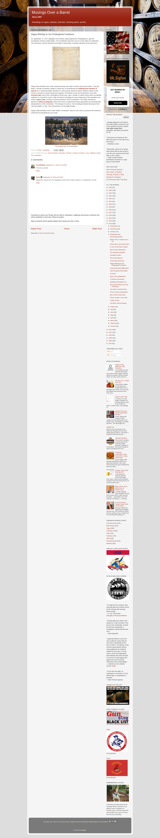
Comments (112, 355)
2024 (110, 193)
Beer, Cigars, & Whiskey (114, 172)
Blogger (83, 830)
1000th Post (110, 427)
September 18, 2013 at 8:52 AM (53, 177)
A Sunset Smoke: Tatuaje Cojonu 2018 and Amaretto (121, 504)
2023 (110, 196)
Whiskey (109, 543)
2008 (110, 341)
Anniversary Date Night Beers (119, 268)
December (113, 226)
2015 (110, 218)
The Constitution (36, 155)
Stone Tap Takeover (116, 258)
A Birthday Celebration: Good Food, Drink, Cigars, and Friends (121, 455)
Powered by (118, 109)
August (112, 306)
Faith (108, 533)
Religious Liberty (95, 153)
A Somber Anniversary (117, 279)
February (113, 323)
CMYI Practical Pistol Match (119, 271)
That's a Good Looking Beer (119, 292)
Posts (110, 351)
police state (41, 99)
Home (66, 229)
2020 (110, 204)
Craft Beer (109, 531)
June (112, 312)
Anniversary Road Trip (117, 261)
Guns (87, 153)
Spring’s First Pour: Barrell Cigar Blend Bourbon (121, 412)
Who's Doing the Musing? (114, 169)
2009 (110, 338)
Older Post (97, 229)
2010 (110, 335)
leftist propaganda (46, 102)
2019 (110, 207)
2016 (110, 215)
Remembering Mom (116, 237)
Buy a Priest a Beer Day (117, 295)
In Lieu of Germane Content (119, 247)
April (112, 318)
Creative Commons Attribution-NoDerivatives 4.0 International (92, 821)
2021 (110, 201)
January (113, 326)
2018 (110, 210)
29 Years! (113, 273)
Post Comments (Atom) (47, 233)
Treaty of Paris (114, 300)
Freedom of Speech (79, 153)
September (114, 234)
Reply (38, 171)
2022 (110, 198)
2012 (110, 329)
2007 (110, 343)
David (38, 177)
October (113, 231)
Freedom (69, 153)
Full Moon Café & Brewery (118, 303)
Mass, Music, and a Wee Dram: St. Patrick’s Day (121, 488)
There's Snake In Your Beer (118, 297)
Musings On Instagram (113, 177)
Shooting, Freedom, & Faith (115, 174)
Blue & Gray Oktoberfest (117, 250)
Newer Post (36, 229)
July (111, 309)
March (112, 320)
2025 (110, 190)
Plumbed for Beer (115, 255)
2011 (110, 332)
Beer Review (110, 525)
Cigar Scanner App (121, 397)
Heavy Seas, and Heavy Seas (119, 244)
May (111, 315)
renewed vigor (36, 95)
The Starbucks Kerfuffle (117, 252)
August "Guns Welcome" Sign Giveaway (120, 366)
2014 (110, 221)
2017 (110, 212)
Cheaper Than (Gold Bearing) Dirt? (121, 471)
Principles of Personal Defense (116, 615)
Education (62, 153)
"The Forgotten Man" (60, 146)
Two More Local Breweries (118, 289)
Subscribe (118, 103)
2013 (110, 223)
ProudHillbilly (40, 165)
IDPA (108, 538)
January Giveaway (121, 438)
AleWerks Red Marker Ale (118, 282)
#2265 (114, 666)
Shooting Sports (111, 541)
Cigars (108, 528)
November (113, 229)
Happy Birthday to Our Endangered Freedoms (118, 264)
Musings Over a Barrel (51, 12)
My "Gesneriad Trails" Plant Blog (116, 179)
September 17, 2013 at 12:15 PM (56, 165)
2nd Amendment (53, 153)
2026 (110, 187)
